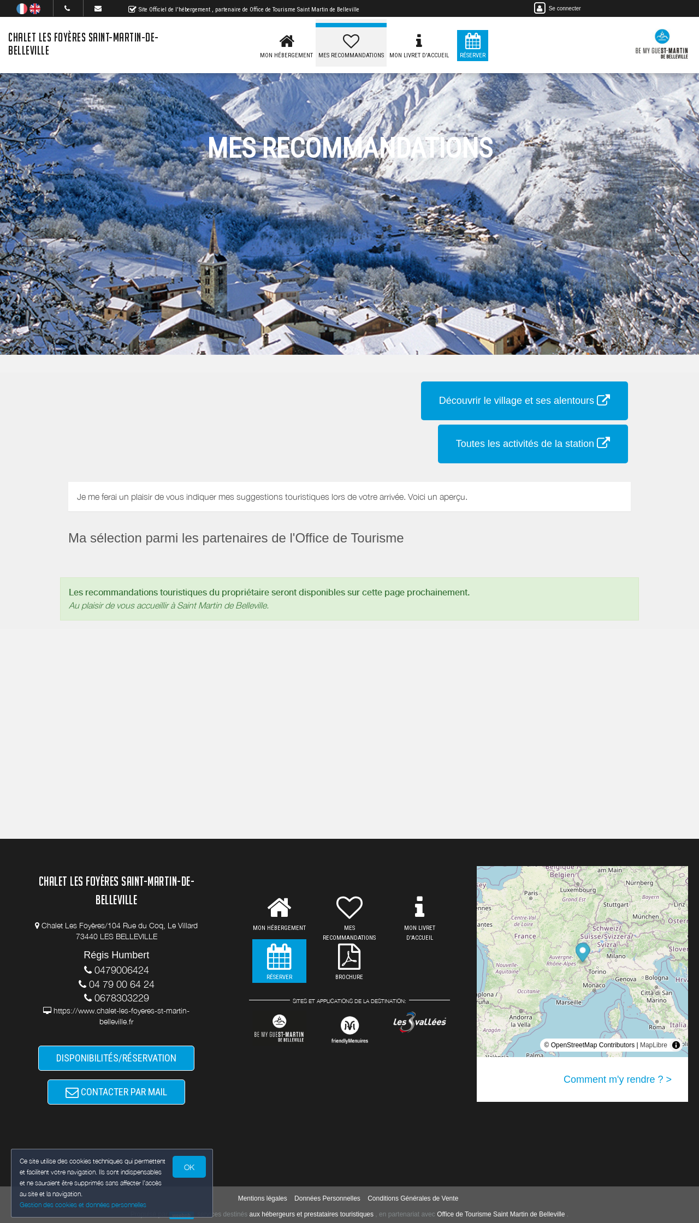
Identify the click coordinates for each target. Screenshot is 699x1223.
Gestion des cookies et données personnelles (83, 1205)
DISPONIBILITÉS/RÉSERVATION (116, 1058)
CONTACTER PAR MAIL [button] (116, 1091)
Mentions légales (262, 1198)
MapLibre (653, 1045)
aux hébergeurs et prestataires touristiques (312, 1214)
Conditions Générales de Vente (413, 1198)
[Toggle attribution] (676, 1045)
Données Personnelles (327, 1198)
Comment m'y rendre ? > (618, 1079)
